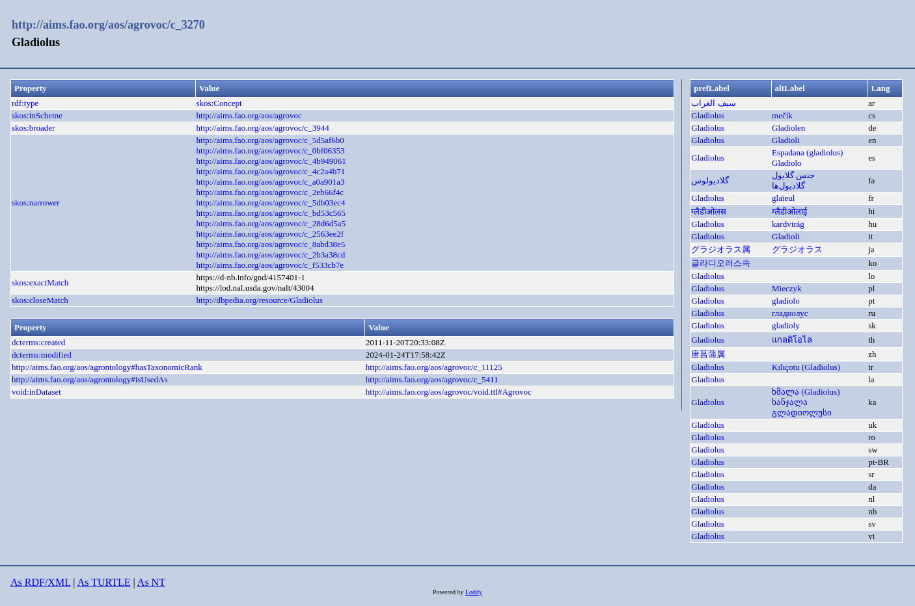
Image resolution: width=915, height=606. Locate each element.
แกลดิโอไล (792, 340)
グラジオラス (797, 249)
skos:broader (33, 128)
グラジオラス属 (720, 249)
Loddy (473, 592)
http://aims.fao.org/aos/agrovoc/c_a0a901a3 (271, 182)
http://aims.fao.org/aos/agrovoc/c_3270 (108, 24)
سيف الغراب (713, 103)
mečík (782, 115)
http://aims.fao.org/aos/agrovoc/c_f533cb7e (270, 265)
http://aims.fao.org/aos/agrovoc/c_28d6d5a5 (271, 223)
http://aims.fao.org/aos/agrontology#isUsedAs (90, 379)
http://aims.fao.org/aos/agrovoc (249, 115)
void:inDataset (36, 392)
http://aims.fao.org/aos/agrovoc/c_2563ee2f (270, 234)
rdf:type (25, 103)
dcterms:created (38, 342)
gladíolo (786, 301)
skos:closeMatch (40, 300)
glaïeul (783, 198)
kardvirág (788, 224)
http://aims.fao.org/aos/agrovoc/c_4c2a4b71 (271, 171)
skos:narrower (36, 202)
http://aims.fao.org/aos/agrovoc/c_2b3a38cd (271, 254)
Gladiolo (787, 163)
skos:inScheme (37, 115)
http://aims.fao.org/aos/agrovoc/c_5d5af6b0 (270, 140)
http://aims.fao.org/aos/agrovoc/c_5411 (432, 379)
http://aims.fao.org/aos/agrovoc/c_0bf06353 (271, 150)
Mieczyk (786, 288)
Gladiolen (788, 128)
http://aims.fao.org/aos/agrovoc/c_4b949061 (271, 161)
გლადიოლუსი (802, 412)
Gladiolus (707, 115)
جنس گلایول (793, 175)
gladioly (786, 325)
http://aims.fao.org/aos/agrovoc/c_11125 (434, 367)
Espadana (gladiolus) (807, 152)
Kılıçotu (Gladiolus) (806, 367)
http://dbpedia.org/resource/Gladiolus (260, 300)
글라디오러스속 (720, 263)
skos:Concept (219, 103)
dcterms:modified (42, 355)
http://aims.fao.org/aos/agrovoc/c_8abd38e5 (271, 244)
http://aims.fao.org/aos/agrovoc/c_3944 (263, 128)
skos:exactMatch (40, 282)
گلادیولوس (710, 180)
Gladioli (786, 140)
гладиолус (790, 313)
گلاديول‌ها (788, 186)
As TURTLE (104, 582)
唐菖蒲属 (708, 354)
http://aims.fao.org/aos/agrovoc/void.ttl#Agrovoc (449, 392)
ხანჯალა (790, 402)
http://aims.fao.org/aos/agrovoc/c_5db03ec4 (271, 202)
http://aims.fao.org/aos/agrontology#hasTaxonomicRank (107, 367)
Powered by (449, 592)
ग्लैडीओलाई (789, 212)
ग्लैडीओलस (708, 212)
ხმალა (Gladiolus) (806, 392)
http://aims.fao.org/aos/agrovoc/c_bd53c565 (271, 213)
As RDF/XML (40, 582)
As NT (151, 582)
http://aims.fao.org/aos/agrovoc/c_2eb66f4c (270, 192)
